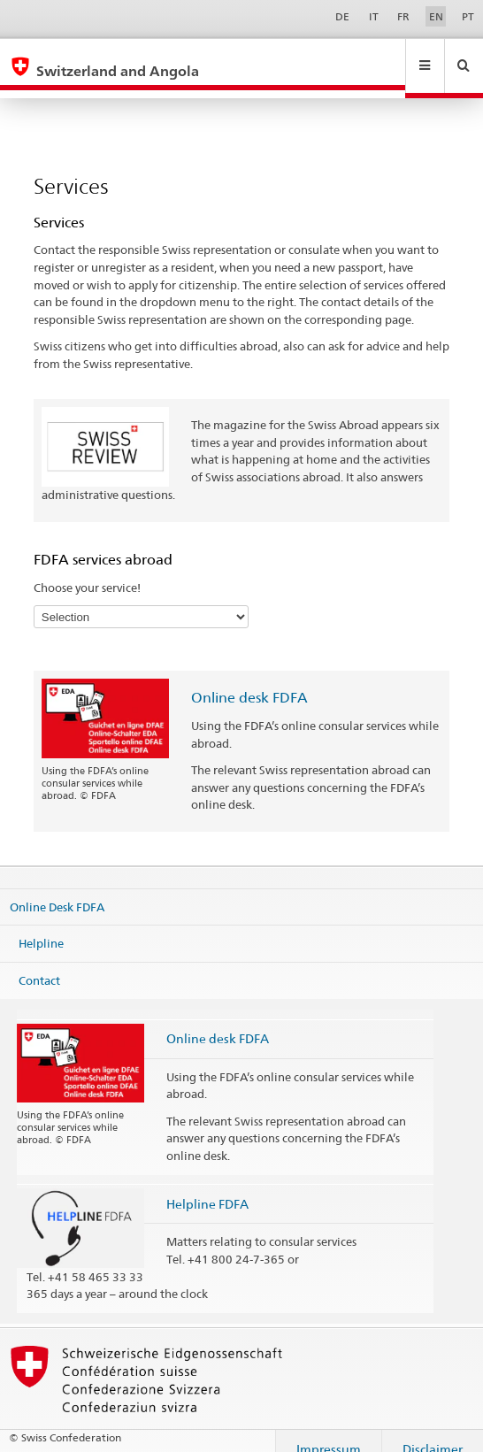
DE (342, 16)
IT (374, 16)
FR (403, 16)
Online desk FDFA (249, 680)
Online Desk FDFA (57, 889)
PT (468, 16)
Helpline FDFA (207, 1187)
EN (436, 16)
